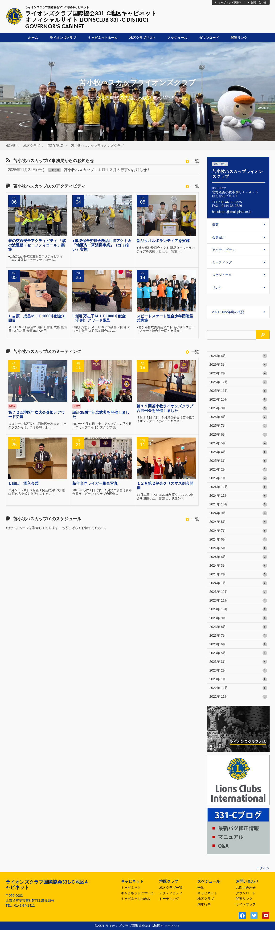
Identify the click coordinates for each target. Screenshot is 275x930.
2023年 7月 (238, 636)
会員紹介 (218, 237)
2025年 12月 (238, 382)
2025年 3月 (238, 461)
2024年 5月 (238, 548)
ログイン (263, 868)
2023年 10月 (238, 609)
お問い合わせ (256, 2)
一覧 (192, 161)
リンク (217, 287)
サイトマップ (246, 904)
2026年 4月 (238, 356)
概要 (215, 225)
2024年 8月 (238, 522)
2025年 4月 (238, 452)
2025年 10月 (238, 399)
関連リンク (239, 38)
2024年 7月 (238, 531)
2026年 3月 (238, 365)
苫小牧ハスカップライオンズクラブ (97, 145)
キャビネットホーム (103, 38)
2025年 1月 (238, 478)
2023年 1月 (238, 679)
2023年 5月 (238, 653)
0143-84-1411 (24, 905)
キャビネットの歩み (136, 899)
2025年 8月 (238, 417)
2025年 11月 (238, 391)
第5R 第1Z (55, 145)
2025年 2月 (238, 469)
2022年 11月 (238, 697)
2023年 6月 (238, 644)
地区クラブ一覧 (170, 887)
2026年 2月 (238, 373)
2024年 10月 (238, 504)
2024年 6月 (238, 539)
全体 (200, 887)
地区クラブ (31, 145)
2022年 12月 (238, 688)
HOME (11, 145)
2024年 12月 (238, 487)
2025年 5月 (238, 443)
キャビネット (131, 887)
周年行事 (204, 904)
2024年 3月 (238, 566)
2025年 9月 (238, 408)
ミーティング (222, 262)
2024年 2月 (238, 574)
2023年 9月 (238, 618)
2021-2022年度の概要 (228, 312)
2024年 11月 (238, 496)
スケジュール (177, 38)
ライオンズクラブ (63, 38)
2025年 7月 (238, 426)
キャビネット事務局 (227, 2)
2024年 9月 (238, 513)
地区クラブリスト (142, 38)
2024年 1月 (238, 583)
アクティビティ (223, 250)
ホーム (33, 38)
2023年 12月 (238, 592)
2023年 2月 (238, 670)
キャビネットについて (137, 893)
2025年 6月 (238, 435)
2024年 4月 (238, 557)
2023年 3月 (238, 662)
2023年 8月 (238, 627)
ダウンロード (209, 38)
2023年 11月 (238, 600)
